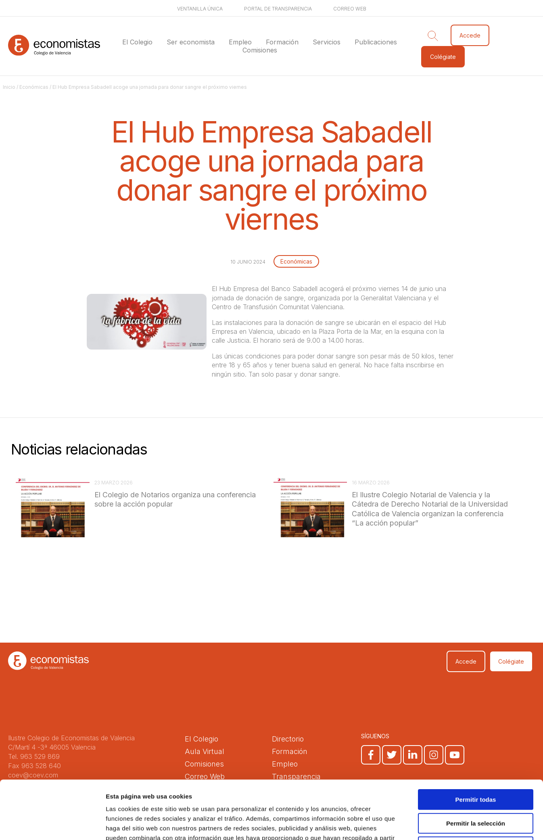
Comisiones (259, 50)
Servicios (326, 42)
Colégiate (443, 56)
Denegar (476, 788)
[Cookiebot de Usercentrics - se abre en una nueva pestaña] (52, 824)
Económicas (33, 87)
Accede (469, 35)
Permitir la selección (475, 765)
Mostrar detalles (436, 824)
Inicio (9, 87)
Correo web (349, 9)
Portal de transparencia (278, 9)
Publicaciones (376, 42)
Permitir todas (475, 741)
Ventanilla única (200, 9)
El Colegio (137, 42)
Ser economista (191, 42)
